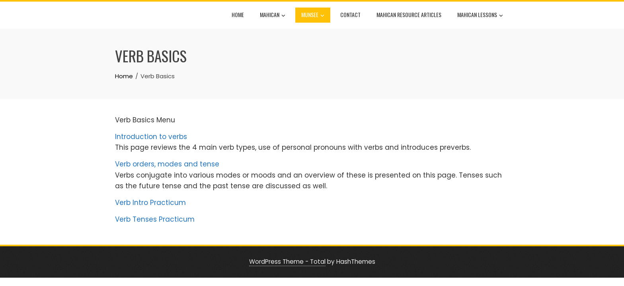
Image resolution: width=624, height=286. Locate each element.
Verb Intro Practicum (150, 202)
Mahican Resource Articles (408, 14)
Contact (350, 14)
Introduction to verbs (151, 136)
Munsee (312, 15)
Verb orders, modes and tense (167, 164)
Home (238, 14)
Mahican (272, 15)
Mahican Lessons (480, 15)
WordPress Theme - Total (287, 261)
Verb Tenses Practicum (155, 219)
